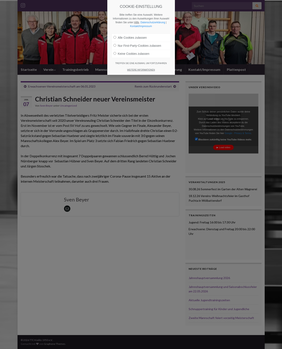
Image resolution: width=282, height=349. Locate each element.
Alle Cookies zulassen (130, 37)
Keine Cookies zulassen (131, 53)
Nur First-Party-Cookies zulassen (137, 45)
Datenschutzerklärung (152, 22)
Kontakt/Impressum (141, 26)
